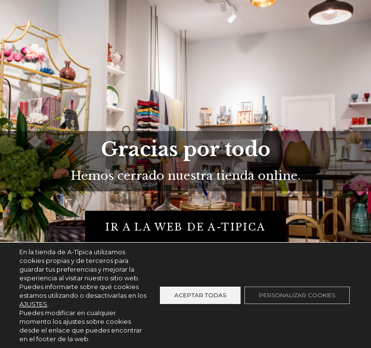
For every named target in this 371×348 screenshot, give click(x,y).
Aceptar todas (200, 295)
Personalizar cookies (297, 295)
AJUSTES (33, 304)
